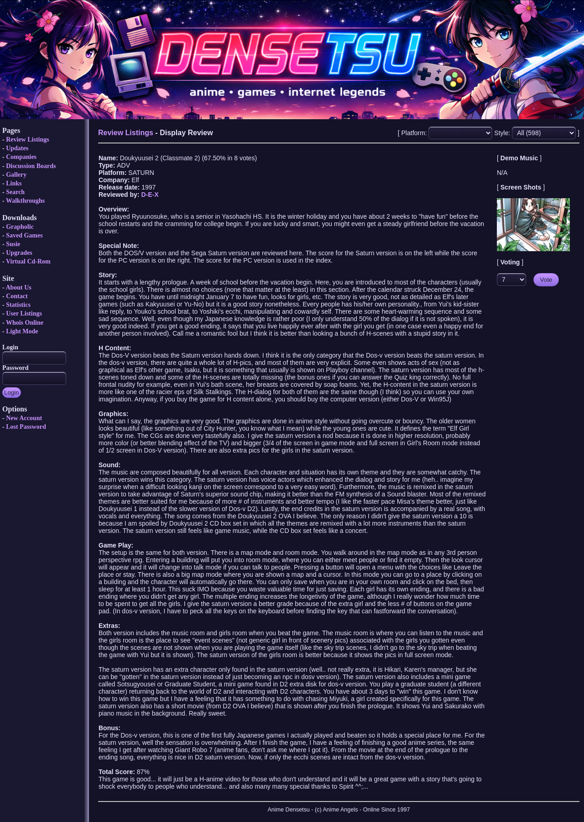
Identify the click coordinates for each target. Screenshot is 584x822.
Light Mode (22, 331)
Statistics (18, 304)
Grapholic (20, 226)
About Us (18, 287)
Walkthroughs (25, 200)
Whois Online (24, 322)
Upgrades (19, 252)
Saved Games (24, 235)
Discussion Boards (31, 166)
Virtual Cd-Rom (28, 261)
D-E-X (149, 194)
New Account (24, 418)
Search (15, 192)
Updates (17, 148)
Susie (13, 244)
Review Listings (27, 139)
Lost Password (26, 426)
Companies (21, 156)
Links (13, 183)
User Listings (24, 313)
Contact (16, 296)
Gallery (16, 174)
